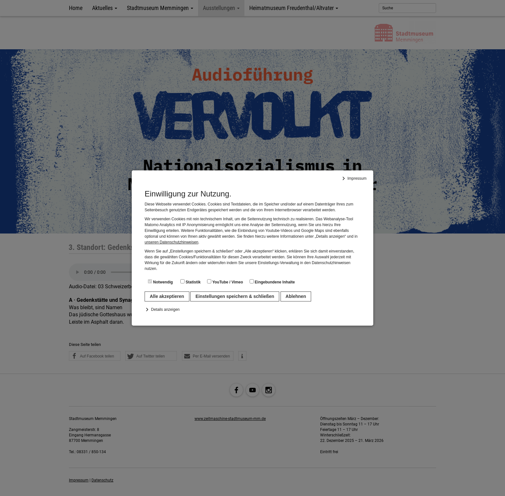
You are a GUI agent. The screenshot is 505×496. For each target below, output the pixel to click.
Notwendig (160, 281)
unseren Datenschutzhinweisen (171, 242)
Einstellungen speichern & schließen (234, 296)
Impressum (357, 178)
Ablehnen (296, 296)
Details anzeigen (165, 309)
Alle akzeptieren (167, 296)
